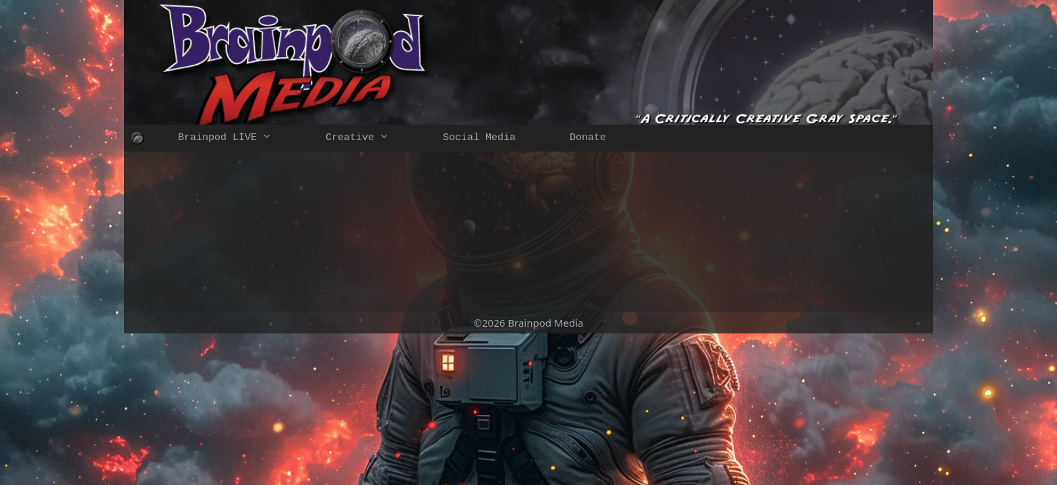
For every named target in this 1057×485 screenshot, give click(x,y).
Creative (371, 138)
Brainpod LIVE (238, 138)
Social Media (479, 137)
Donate (588, 137)
